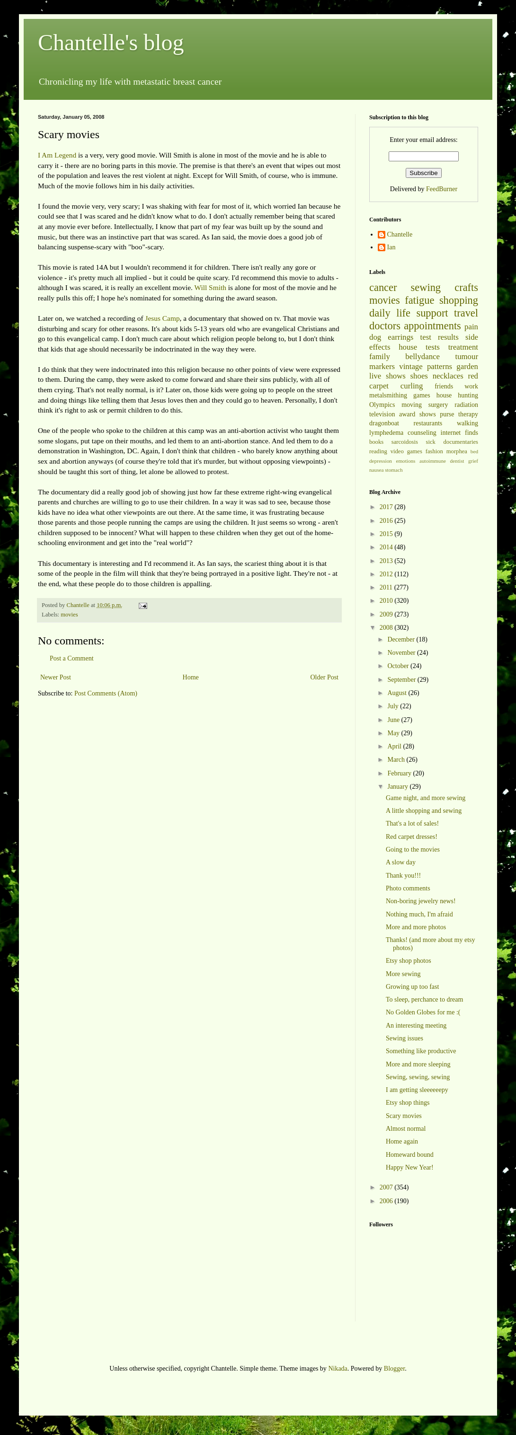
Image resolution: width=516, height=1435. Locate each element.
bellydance (422, 356)
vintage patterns (425, 366)
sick (431, 442)
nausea (376, 470)
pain (471, 326)
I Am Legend (57, 155)
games (421, 395)
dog (375, 337)
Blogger (394, 1368)
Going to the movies (413, 849)
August (397, 692)
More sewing (403, 973)
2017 (387, 507)
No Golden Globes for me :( (423, 1012)
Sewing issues (404, 1038)
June (394, 719)
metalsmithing (388, 395)
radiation (466, 404)
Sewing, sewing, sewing (418, 1077)
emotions (405, 461)
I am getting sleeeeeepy (417, 1089)
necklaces (448, 375)
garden (467, 366)
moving (411, 404)
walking (467, 423)
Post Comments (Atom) (105, 693)
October (398, 665)
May (394, 733)
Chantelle (400, 234)
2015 (387, 533)
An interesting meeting (416, 1025)
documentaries (461, 442)
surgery (438, 404)
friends (444, 386)
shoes (419, 375)
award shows (417, 414)
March (396, 759)
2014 (387, 547)
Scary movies (404, 1115)
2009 (387, 614)
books (376, 442)
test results (439, 337)
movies (69, 614)
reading (378, 451)
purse (447, 414)
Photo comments (408, 888)
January (398, 786)
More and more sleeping (418, 1064)
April (395, 746)
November (402, 652)
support (432, 313)
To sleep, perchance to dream (424, 999)
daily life (389, 313)
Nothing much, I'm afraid (419, 914)
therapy (468, 414)
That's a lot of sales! (412, 823)
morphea (456, 451)
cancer (383, 287)
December (401, 639)
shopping (458, 300)
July (393, 706)
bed (474, 451)
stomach (393, 470)
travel (466, 313)
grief (473, 461)
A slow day (401, 862)
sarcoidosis (404, 442)
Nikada (337, 1368)
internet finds (460, 432)
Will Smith (210, 287)
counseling (422, 432)
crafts (466, 287)
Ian (391, 247)
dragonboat (384, 423)
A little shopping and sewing (424, 810)
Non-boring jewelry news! (421, 901)
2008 (387, 627)
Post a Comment (72, 658)
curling (411, 385)
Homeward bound (410, 1154)
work (471, 386)
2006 (387, 1201)
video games (406, 451)
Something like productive (421, 1051)
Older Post (325, 677)
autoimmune (432, 461)
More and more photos (416, 927)
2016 (387, 520)
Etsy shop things (408, 1102)
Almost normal (406, 1128)
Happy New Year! (410, 1167)
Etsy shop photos (408, 960)
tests (433, 347)
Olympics (382, 404)
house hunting (457, 395)
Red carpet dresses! (411, 836)
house (408, 347)
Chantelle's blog (111, 42)
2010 (387, 600)
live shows (387, 375)
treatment (463, 347)
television (382, 414)
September (402, 679)
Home (191, 677)
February (400, 773)
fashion (434, 451)
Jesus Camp (162, 318)
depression (380, 461)
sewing (426, 287)
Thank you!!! (403, 875)
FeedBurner (441, 189)
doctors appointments (415, 326)
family (379, 356)
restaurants (428, 423)
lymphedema (386, 432)
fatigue (419, 300)
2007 (387, 1187)
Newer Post (55, 677)
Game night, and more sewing (425, 797)
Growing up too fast (412, 986)
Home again (402, 1141)
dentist (457, 461)
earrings (400, 337)
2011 (387, 587)
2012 (387, 574)
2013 (387, 560)
